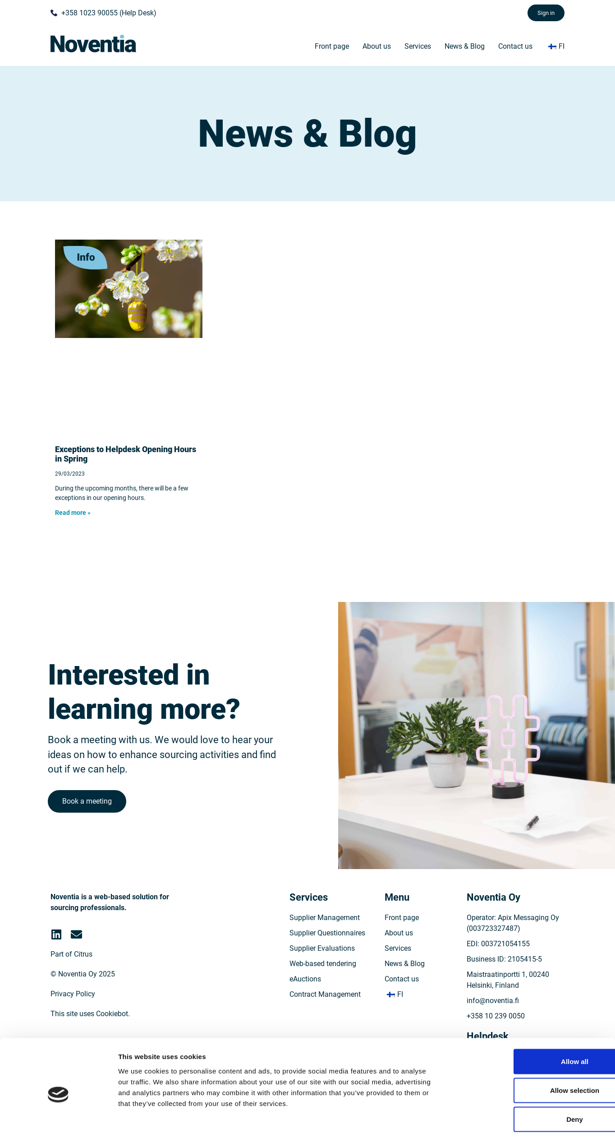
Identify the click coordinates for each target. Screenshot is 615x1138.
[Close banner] (601, 1011)
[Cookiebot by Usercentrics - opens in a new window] (58, 1120)
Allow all (517, 1021)
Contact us (515, 46)
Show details (473, 1120)
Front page (332, 46)
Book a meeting (88, 809)
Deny (517, 1078)
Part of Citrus (71, 966)
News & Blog (465, 46)
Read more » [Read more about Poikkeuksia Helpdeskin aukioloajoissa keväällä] (73, 512)
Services (417, 46)
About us (377, 46)
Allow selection (516, 1050)
